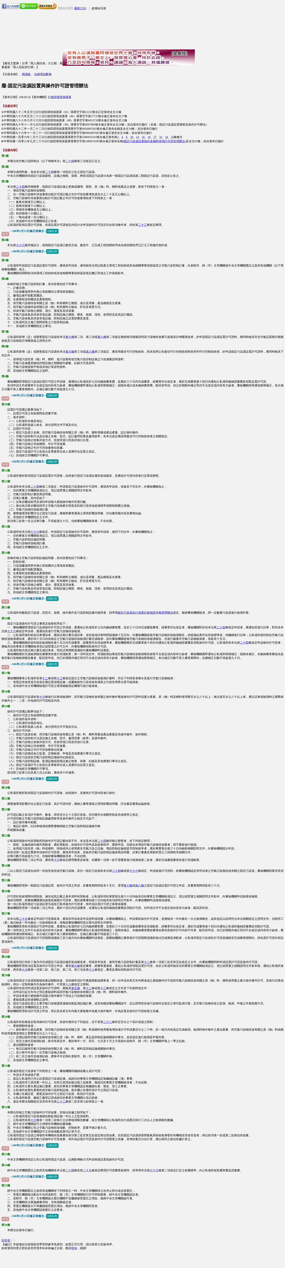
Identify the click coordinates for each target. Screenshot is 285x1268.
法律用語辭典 (43, 74)
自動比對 (52, 231)
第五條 (75, 988)
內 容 (5, 234)
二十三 (142, 224)
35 (172, 137)
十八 (92, 969)
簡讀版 (26, 74)
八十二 (61, 1101)
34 (166, 137)
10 (131, 137)
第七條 (128, 885)
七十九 (154, 1170)
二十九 (23, 918)
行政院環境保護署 (59, 97)
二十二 (107, 1021)
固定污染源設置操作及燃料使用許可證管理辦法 (154, 141)
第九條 (75, 965)
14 (137, 137)
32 (160, 137)
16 (143, 137)
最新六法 (80, 8)
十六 (42, 696)
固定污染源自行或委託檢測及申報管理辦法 (145, 612)
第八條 (101, 336)
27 (154, 137)
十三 (60, 678)
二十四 (69, 161)
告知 (74, 1248)
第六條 (69, 336)
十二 (45, 678)
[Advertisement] (129, 25)
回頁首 (5, 1240)
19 (149, 137)
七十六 (20, 245)
